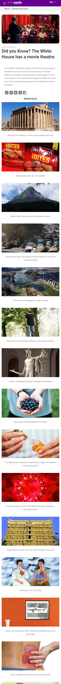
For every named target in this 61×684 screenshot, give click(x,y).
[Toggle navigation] (4, 3)
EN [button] (52, 2)
